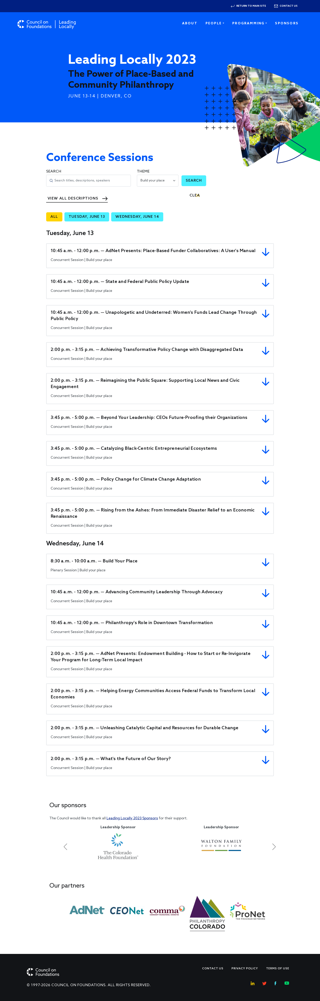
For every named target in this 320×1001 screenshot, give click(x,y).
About (189, 23)
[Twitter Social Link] (264, 983)
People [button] (214, 23)
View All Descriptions (73, 199)
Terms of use (277, 968)
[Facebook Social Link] (275, 983)
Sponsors (287, 23)
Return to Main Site (251, 6)
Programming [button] (248, 23)
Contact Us (212, 968)
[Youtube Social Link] (286, 983)
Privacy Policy (244, 968)
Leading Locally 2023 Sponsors (132, 818)
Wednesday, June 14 (137, 217)
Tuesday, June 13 (87, 217)
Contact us (289, 6)
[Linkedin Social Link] (252, 983)
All (54, 217)
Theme (143, 171)
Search (53, 171)
